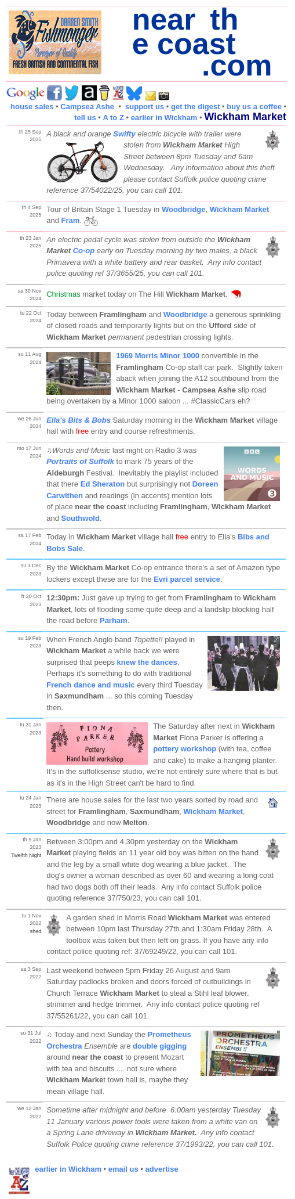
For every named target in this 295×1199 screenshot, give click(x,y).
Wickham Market (239, 209)
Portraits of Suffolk (80, 461)
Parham (114, 620)
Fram (70, 220)
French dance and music (90, 684)
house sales (31, 106)
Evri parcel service (187, 579)
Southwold (80, 518)
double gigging (160, 1046)
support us (144, 106)
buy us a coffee (254, 106)
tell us (85, 117)
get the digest (195, 106)
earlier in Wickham (164, 117)
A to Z (113, 117)
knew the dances (147, 662)
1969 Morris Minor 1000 (157, 355)
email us (123, 1169)
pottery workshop (184, 748)
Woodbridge (184, 209)
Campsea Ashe (87, 106)
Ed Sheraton (103, 484)
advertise (162, 1169)
